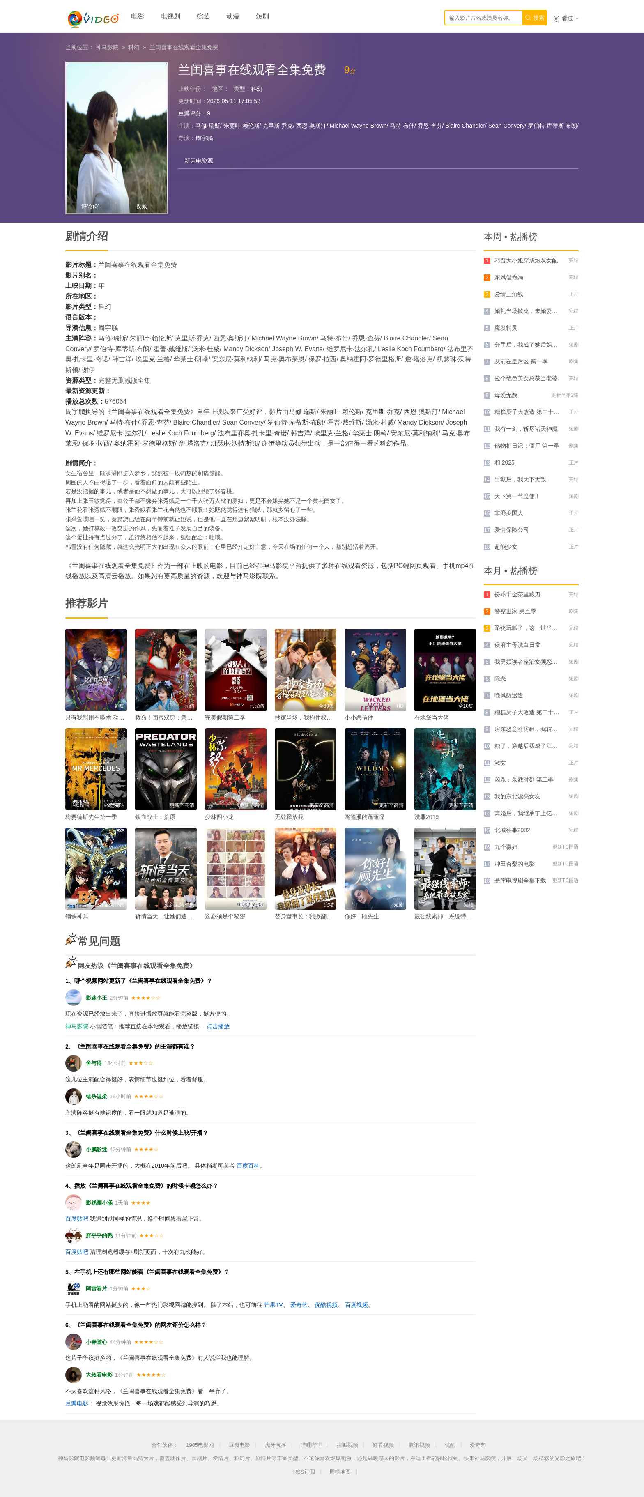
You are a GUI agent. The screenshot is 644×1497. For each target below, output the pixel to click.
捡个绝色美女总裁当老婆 (526, 378)
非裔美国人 (508, 513)
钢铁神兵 (76, 916)
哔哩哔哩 (311, 1445)
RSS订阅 (304, 1472)
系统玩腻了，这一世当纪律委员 (534, 628)
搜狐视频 (347, 1445)
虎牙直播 (275, 1445)
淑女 (500, 762)
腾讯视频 (419, 1445)
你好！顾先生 (362, 916)
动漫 (232, 16)
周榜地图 (340, 1472)
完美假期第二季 (225, 717)
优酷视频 (326, 1305)
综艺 (203, 16)
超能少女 (506, 546)
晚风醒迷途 (508, 695)
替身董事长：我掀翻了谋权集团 (315, 916)
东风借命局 (508, 277)
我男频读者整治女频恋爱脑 (529, 661)
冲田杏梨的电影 (514, 863)
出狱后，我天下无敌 (520, 479)
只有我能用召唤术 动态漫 (97, 717)
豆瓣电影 (76, 1403)
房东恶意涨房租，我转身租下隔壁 (537, 729)
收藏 (141, 206)
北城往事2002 (512, 830)
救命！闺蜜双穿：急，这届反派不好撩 (184, 717)
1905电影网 (200, 1445)
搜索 (535, 17)
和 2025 (504, 462)
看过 (566, 18)
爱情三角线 (508, 294)
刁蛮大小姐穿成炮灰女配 (526, 260)
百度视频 (356, 1305)
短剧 (262, 16)
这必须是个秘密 (225, 916)
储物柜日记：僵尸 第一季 (526, 445)
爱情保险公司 (511, 530)
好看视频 (383, 1445)
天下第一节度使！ (517, 496)
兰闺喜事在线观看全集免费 (184, 47)
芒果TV (273, 1305)
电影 (137, 16)
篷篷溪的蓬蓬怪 (365, 817)
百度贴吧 (76, 1218)
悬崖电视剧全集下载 (520, 880)
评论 (90, 206)
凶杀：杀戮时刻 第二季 (524, 779)
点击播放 (218, 1026)
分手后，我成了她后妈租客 (529, 344)
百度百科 (248, 1165)
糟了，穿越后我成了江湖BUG (532, 746)
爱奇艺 (299, 1305)
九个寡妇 (506, 847)
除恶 (500, 678)
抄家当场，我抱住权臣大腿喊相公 (318, 717)
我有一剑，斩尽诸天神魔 (526, 428)
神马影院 (107, 47)
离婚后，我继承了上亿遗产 (529, 813)
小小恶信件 (359, 717)
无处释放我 (289, 817)
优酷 (450, 1445)
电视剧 (170, 16)
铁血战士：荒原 (155, 817)
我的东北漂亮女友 (517, 796)
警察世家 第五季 (515, 611)
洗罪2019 (426, 817)
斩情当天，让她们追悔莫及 (169, 916)
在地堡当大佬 (431, 717)
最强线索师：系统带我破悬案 (451, 916)
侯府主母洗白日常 (517, 645)
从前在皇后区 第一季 (521, 361)
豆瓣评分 (189, 113)
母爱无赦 (506, 395)
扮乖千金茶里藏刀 (517, 594)
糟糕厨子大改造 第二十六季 (529, 412)
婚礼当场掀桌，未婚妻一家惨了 (534, 311)
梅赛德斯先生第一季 (91, 817)
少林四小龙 (219, 817)
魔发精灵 (506, 327)
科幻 (134, 47)
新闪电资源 (198, 160)
